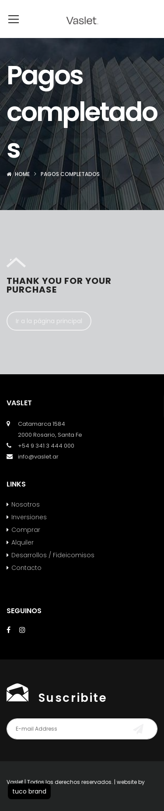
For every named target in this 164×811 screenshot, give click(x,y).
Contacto (26, 580)
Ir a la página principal (49, 334)
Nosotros (25, 517)
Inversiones (29, 530)
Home (22, 187)
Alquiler (22, 555)
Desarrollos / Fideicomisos (52, 568)
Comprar (25, 542)
